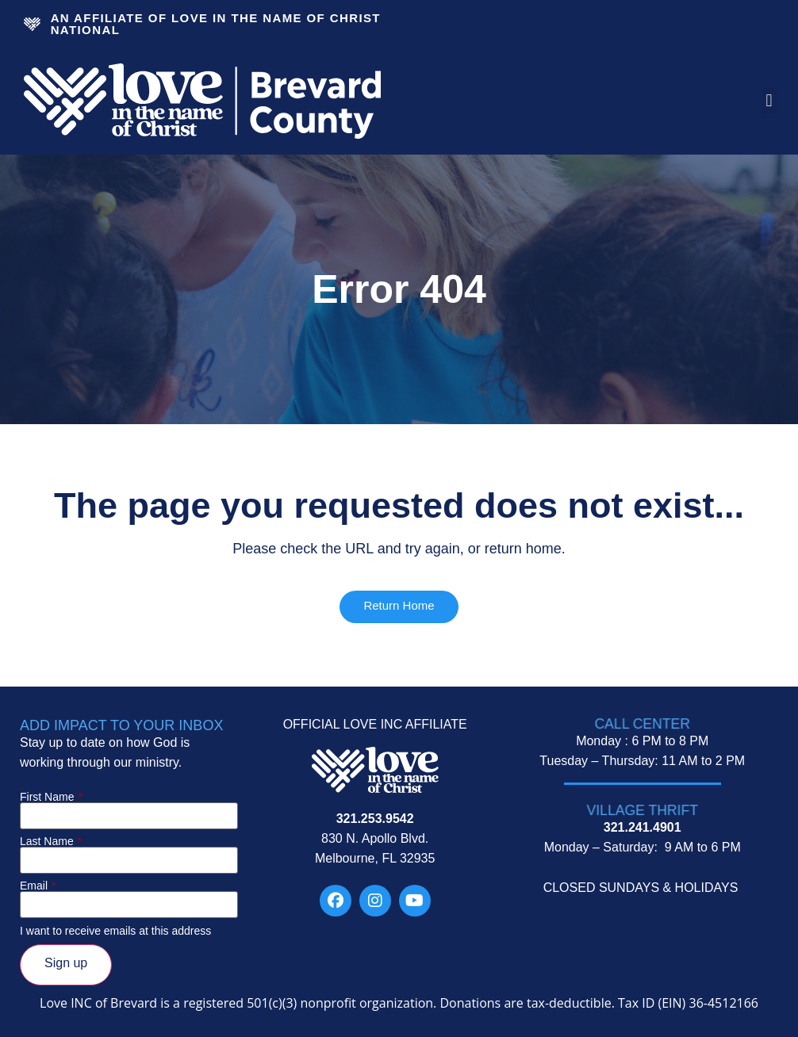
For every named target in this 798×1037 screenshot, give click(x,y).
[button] (769, 101)
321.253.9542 (375, 818)
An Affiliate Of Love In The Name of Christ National (216, 23)
